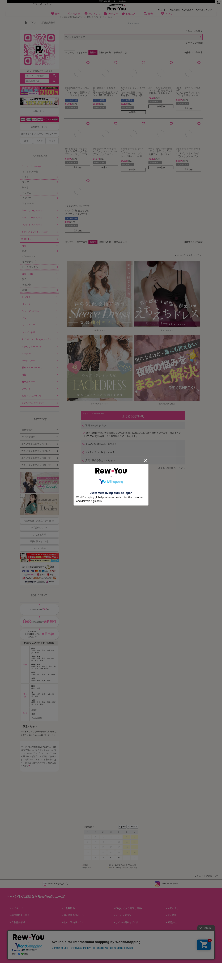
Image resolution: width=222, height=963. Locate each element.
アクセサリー (32, 346)
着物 (24, 290)
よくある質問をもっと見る (171, 468)
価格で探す (27, 429)
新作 (55, 13)
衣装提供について (39, 527)
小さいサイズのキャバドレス (36, 444)
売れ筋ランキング (39, 127)
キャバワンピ (33, 210)
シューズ (30, 311)
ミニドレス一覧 (30, 171)
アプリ (167, 14)
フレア (25, 182)
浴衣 (24, 279)
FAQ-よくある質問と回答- (128, 908)
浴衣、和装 (27, 274)
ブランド (26, 388)
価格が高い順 (120, 52)
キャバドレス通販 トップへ (189, 255)
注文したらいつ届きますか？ (98, 452)
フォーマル (27, 203)
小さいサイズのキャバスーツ (36, 458)
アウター (26, 353)
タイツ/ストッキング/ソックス (36, 339)
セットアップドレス (35, 231)
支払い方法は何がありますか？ (99, 444)
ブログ (52, 141)
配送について (39, 595)
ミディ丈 (26, 198)
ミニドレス (32, 166)
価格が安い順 (105, 52)
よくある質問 (39, 534)
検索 (148, 14)
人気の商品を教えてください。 (99, 460)
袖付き (25, 187)
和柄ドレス (27, 239)
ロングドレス (33, 224)
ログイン (163, 10)
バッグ (29, 360)
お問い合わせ (39, 111)
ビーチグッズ (29, 261)
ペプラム (26, 192)
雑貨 (24, 374)
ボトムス (26, 304)
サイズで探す (28, 437)
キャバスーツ (33, 217)
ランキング (92, 14)
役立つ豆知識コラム (73, 922)
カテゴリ (111, 14)
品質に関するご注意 (39, 541)
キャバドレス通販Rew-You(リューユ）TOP (75, 17)
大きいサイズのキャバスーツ (36, 465)
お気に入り (129, 14)
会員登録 (175, 10)
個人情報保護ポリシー (74, 915)
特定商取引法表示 (20, 915)
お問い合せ (173, 908)
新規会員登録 (48, 22)
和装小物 (26, 284)
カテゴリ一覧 (96, 17)
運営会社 (172, 922)
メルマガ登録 (39, 548)
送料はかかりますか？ (95, 425)
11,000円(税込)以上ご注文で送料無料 (110, 1)
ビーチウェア (29, 256)
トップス (26, 297)
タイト (25, 176)
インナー (26, 318)
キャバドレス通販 (29, 747)
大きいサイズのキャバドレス (36, 451)
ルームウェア (28, 325)
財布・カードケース (32, 367)
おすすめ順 (82, 52)
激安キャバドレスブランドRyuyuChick (39, 134)
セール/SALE (28, 381)
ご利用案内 (188, 10)
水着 (24, 246)
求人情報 (172, 915)
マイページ (17, 908)
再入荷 (74, 14)
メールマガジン (204, 10)
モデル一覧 (32, 403)
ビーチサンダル (30, 267)
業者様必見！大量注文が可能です (39, 520)
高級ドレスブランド (32, 395)
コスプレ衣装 (28, 332)
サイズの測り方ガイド (126, 922)
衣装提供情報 (18, 922)
